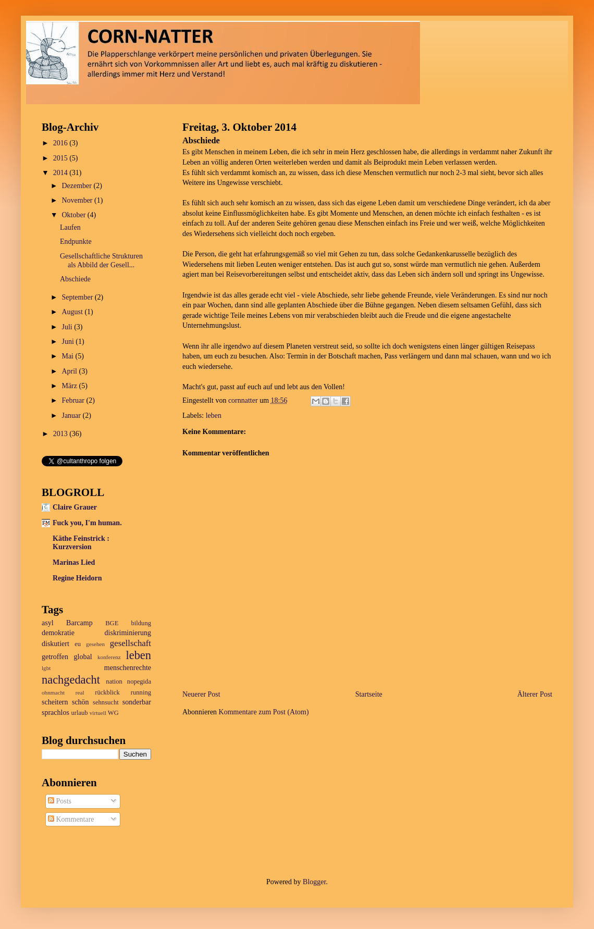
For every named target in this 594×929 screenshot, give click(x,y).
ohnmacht (53, 692)
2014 (61, 173)
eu (78, 644)
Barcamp (79, 623)
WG (113, 712)
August (72, 312)
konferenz (109, 657)
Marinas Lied (74, 562)
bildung (141, 623)
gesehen (95, 644)
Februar (73, 400)
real (80, 692)
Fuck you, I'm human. (87, 523)
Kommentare (71, 819)
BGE (111, 623)
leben (213, 415)
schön (80, 702)
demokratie (58, 633)
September (77, 297)
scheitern (55, 702)
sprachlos (55, 712)
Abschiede (75, 279)
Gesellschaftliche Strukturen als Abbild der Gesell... (101, 260)
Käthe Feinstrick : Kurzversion (81, 543)
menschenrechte (127, 668)
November (77, 200)
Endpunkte (76, 241)
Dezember (77, 186)
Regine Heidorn (77, 578)
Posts (59, 801)
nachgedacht (71, 679)
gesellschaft (130, 643)
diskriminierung (128, 633)
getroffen (55, 657)
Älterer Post (534, 694)
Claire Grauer (75, 507)
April (70, 371)
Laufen (70, 227)
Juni (68, 341)
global (83, 657)
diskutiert (55, 644)
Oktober (74, 215)
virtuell (98, 713)
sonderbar (136, 702)
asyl (48, 623)
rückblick (107, 692)
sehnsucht (106, 702)
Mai (68, 356)
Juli (67, 327)
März (70, 386)
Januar (71, 415)
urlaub (79, 712)
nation (114, 681)
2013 (61, 434)
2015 (61, 158)
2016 (61, 143)
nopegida (139, 681)
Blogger (314, 882)
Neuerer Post (201, 694)
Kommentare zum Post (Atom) (264, 712)
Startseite (368, 694)
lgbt (46, 668)
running (141, 692)
